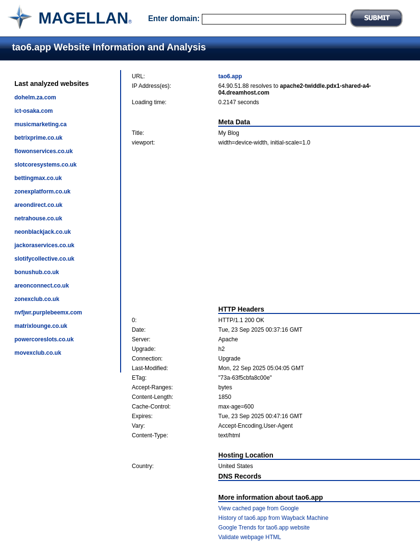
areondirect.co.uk (38, 205)
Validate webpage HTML (249, 537)
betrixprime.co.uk (38, 137)
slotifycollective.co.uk (44, 258)
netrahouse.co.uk (38, 218)
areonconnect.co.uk (41, 285)
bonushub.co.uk (36, 272)
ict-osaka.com (33, 111)
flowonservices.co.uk (43, 151)
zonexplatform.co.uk (42, 191)
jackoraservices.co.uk (44, 245)
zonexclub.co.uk (36, 299)
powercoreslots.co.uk (44, 339)
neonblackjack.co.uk (42, 231)
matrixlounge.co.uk (40, 326)
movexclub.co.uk (37, 352)
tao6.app (230, 76)
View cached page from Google (258, 508)
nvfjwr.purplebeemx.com (48, 312)
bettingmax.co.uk (38, 178)
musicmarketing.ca (40, 124)
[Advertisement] (276, 225)
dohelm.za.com (35, 97)
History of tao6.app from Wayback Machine (273, 518)
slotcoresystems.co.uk (45, 164)
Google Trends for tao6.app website (263, 527)
